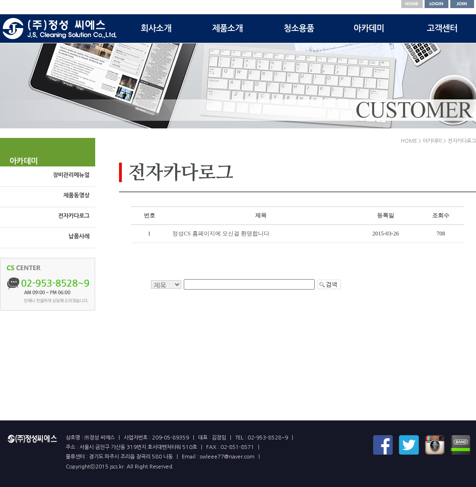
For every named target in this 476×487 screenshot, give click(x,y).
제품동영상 (76, 195)
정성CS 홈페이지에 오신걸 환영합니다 (220, 233)
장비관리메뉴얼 (71, 175)
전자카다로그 (73, 216)
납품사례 (79, 236)
